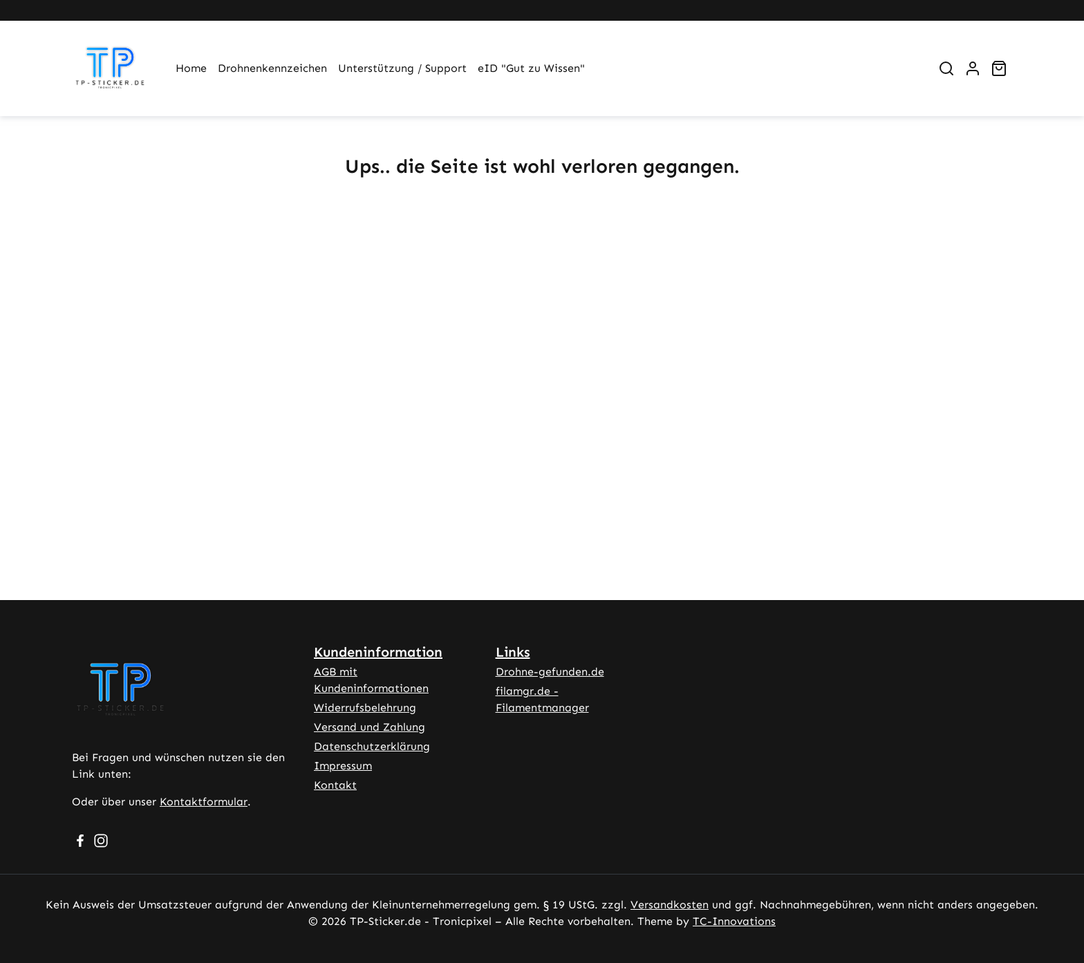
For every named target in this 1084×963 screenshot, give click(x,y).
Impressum (343, 765)
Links (513, 652)
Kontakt (335, 785)
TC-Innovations (734, 921)
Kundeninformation (378, 652)
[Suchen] (946, 68)
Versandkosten (669, 904)
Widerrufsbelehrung (365, 707)
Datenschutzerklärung (372, 746)
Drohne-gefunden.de (550, 671)
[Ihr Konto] (973, 68)
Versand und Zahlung (369, 726)
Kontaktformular (203, 801)
